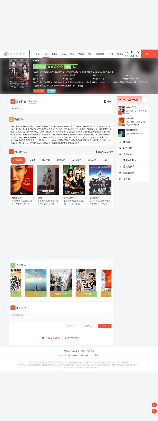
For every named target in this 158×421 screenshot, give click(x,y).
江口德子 (71, 204)
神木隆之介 (74, 72)
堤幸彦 (72, 75)
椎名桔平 (82, 72)
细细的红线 (128, 172)
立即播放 (39, 91)
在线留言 (67, 351)
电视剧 (55, 54)
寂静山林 (127, 148)
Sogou (91, 355)
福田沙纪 (66, 72)
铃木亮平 (41, 201)
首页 (38, 54)
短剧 (91, 54)
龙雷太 (89, 72)
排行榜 (111, 54)
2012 (42, 79)
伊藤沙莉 (24, 201)
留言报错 (121, 54)
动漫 (73, 54)
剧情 (42, 75)
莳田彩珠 (43, 204)
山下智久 (93, 201)
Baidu (70, 355)
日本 (72, 79)
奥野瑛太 (19, 204)
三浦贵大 (103, 72)
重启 (40, 198)
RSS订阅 (62, 355)
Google (76, 355)
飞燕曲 (10, 294)
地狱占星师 (17, 198)
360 (86, 355)
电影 (46, 54)
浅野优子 (111, 72)
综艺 (65, 54)
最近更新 (100, 54)
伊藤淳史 (96, 72)
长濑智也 (67, 201)
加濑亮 (52, 72)
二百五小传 (86, 294)
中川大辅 (51, 204)
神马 (97, 355)
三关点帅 (130, 118)
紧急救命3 (94, 198)
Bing (82, 355)
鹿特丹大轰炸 (61, 294)
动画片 (81, 54)
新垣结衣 (101, 201)
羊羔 (36, 294)
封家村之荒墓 (132, 130)
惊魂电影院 (128, 166)
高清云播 (32, 101)
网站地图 (90, 351)
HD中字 (15, 108)
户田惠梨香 (44, 72)
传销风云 (127, 154)
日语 (102, 79)
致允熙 (126, 142)
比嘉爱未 (97, 204)
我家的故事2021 (71, 198)
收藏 (51, 91)
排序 (107, 101)
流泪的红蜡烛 (130, 160)
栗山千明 (58, 72)
